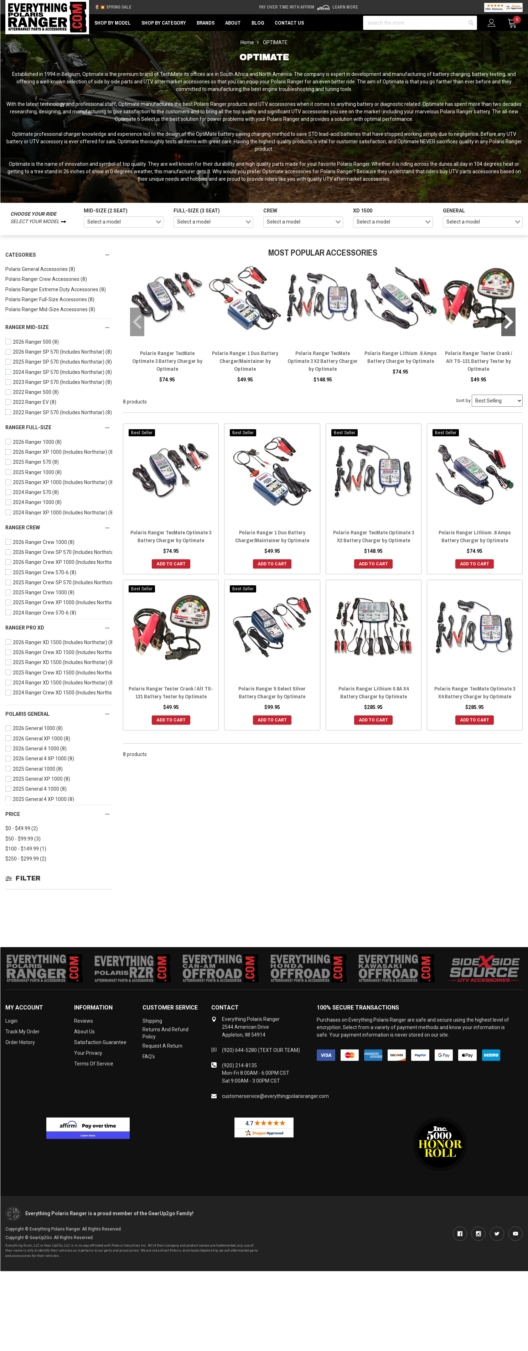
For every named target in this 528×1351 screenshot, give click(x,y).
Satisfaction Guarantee (100, 1042)
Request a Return (162, 1046)
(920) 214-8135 (239, 1065)
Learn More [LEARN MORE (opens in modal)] (345, 7)
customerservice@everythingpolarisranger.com (275, 1096)
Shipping (152, 1021)
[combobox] (124, 222)
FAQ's (149, 1056)
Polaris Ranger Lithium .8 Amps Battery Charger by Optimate (400, 357)
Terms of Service (93, 1064)
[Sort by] (497, 401)
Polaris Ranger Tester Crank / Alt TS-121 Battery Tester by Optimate (478, 361)
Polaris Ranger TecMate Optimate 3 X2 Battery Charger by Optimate (323, 361)
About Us (84, 1031)
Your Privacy (88, 1053)
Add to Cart (171, 563)
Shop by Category (163, 23)
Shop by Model (112, 23)
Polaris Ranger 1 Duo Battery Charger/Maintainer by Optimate (245, 361)
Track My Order (22, 1031)
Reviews (83, 1021)
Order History (20, 1042)
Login (11, 1021)
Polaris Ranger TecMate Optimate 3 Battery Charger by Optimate (167, 361)
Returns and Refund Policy (165, 1033)
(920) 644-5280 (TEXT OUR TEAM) (261, 1050)
